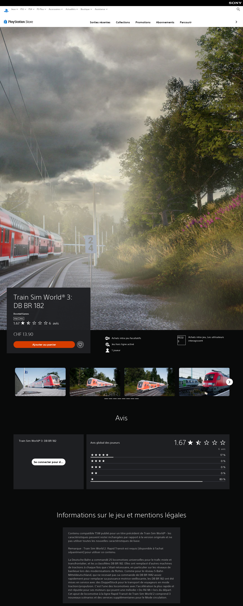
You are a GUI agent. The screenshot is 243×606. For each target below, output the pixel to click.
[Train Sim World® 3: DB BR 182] (40, 379)
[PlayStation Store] (19, 18)
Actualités (71, 9)
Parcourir (166, 19)
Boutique (85, 9)
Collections (103, 19)
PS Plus (40, 9)
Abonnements (146, 19)
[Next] (229, 378)
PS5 (22, 9)
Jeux (13, 9)
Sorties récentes (80, 19)
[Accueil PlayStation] (6, 9)
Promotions (123, 19)
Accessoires (54, 9)
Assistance (100, 9)
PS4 (30, 9)
